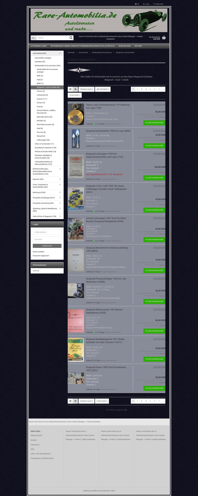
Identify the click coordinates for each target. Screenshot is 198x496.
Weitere (138, 46)
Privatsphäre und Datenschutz (42, 458)
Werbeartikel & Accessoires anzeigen (47, 70)
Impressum (35, 445)
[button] (137, 4)
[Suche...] (33, 37)
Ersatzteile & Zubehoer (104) (45, 148)
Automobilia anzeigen (43, 58)
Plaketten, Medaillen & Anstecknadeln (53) (43, 156)
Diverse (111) (42, 99)
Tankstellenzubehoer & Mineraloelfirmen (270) (43, 163)
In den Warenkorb (154, 123)
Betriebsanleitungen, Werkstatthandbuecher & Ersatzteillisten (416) (83, 46)
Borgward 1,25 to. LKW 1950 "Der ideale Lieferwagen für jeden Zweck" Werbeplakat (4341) (106, 189)
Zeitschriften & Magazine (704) (44, 216)
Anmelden (47, 246)
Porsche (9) (41, 132)
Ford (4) (40, 107)
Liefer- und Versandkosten (41, 454)
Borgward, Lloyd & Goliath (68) (48, 87)
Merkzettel (158, 4)
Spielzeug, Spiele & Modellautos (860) (45, 209)
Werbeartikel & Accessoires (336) (47, 66)
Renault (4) (41, 136)
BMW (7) (40, 83)
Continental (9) (42, 95)
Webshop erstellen (90, 491)
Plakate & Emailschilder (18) (45, 152)
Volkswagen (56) (43, 140)
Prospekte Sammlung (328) (43, 203)
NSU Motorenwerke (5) (45, 125)
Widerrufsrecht (36, 435)
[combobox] (86, 89)
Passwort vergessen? (41, 256)
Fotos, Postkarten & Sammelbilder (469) (40, 186)
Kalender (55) (40, 62)
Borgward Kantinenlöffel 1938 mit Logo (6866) (108, 131)
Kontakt (34, 440)
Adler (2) (40, 76)
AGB (32, 449)
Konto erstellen (38, 252)
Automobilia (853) (39, 46)
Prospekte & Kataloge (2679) (44, 198)
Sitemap (36, 271)
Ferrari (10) (41, 103)
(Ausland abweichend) (112, 124)
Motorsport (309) (39, 192)
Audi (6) (40, 80)
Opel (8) (40, 128)
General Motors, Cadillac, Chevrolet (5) (46, 111)
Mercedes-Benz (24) (44, 117)
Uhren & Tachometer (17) (44, 144)
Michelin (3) (41, 121)
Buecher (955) (125, 46)
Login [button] (146, 4)
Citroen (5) (41, 91)
